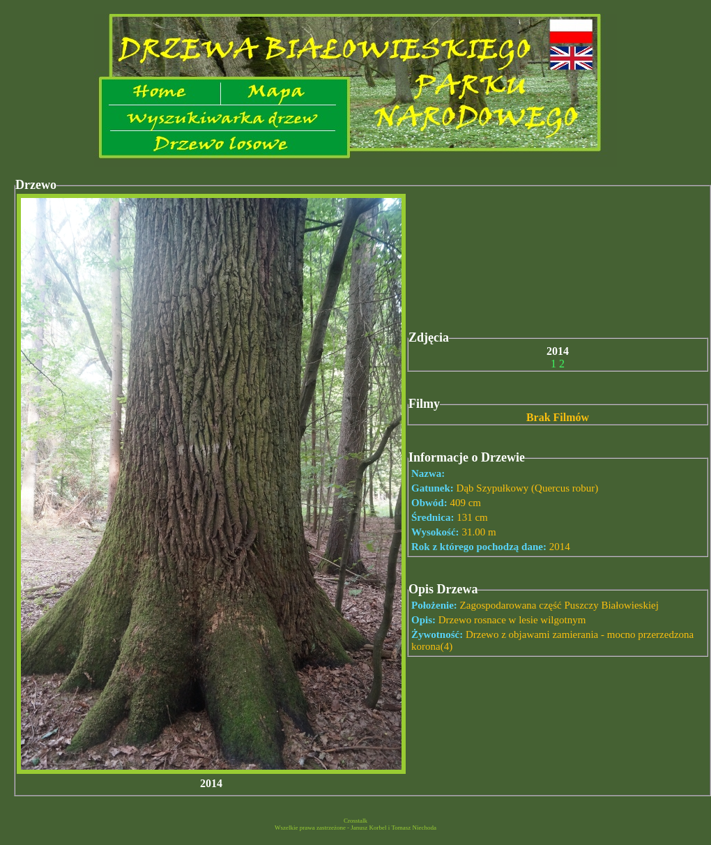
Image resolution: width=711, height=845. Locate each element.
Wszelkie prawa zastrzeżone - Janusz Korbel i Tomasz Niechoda (355, 827)
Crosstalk (355, 820)
